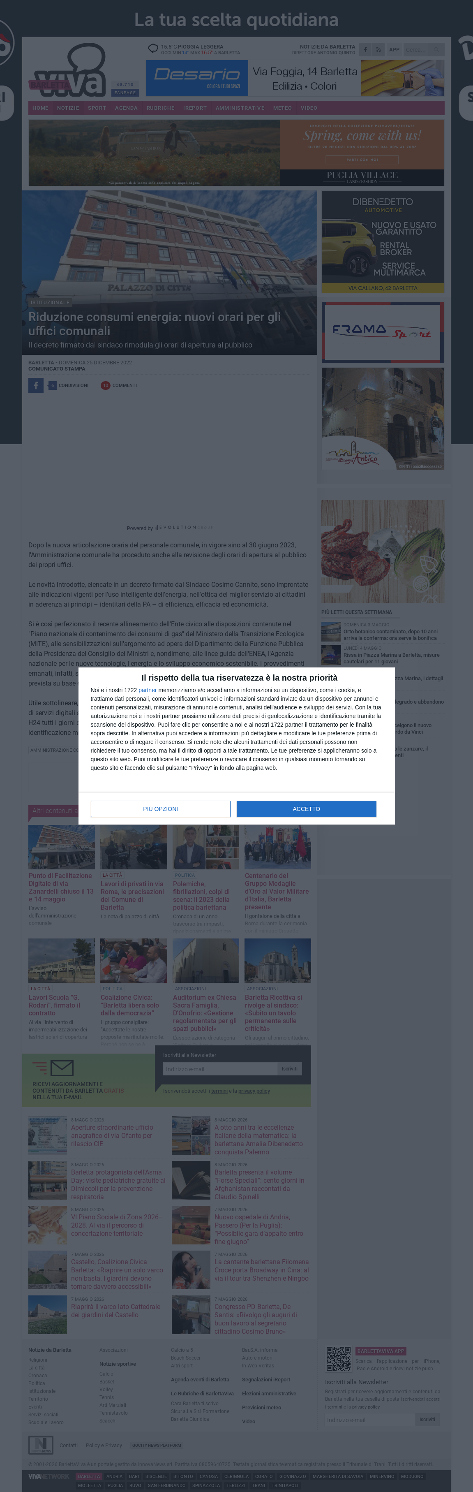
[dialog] (236, 746)
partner (147, 690)
